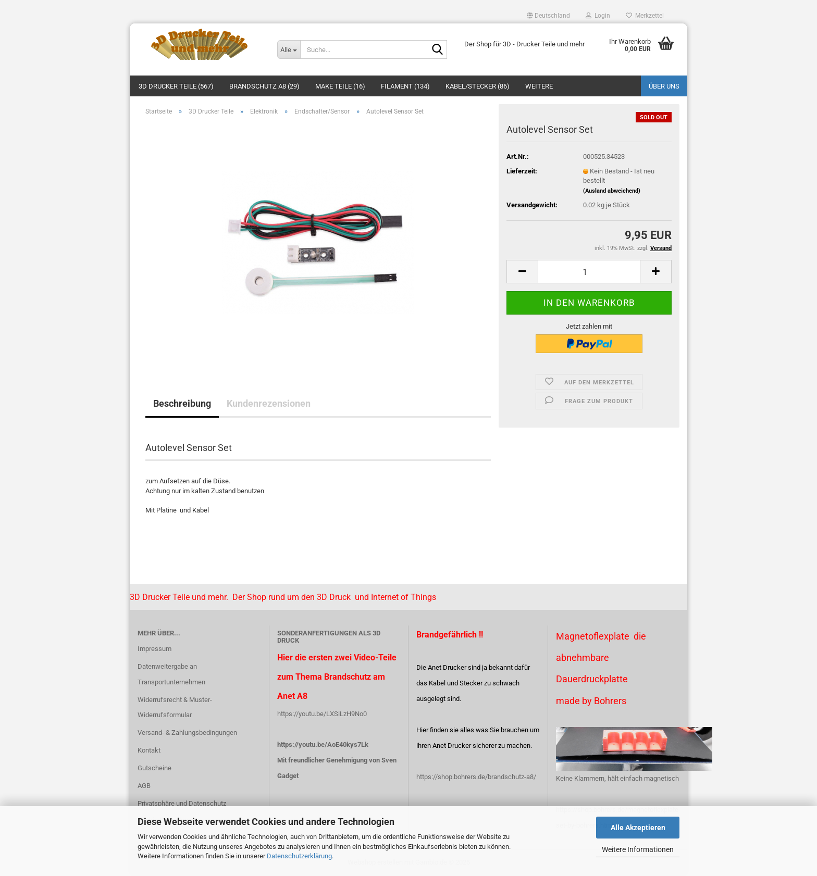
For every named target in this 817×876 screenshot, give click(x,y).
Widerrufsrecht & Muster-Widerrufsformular (175, 707)
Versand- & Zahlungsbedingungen (187, 732)
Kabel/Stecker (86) (477, 86)
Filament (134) (405, 86)
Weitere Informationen (638, 849)
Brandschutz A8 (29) (264, 86)
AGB (144, 786)
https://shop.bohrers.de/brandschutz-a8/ (476, 777)
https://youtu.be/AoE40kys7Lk (322, 744)
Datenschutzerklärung (299, 856)
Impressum (154, 649)
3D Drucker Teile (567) (176, 86)
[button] (548, 15)
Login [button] (598, 15)
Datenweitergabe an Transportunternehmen (171, 674)
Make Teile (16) (340, 86)
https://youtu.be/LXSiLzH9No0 (322, 714)
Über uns (664, 86)
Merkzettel (645, 15)
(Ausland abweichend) (611, 190)
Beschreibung (182, 403)
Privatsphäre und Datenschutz (182, 803)
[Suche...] (288, 49)
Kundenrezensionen (269, 403)
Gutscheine (154, 768)
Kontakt (149, 750)
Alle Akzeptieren (638, 827)
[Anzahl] (589, 271)
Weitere (539, 86)
